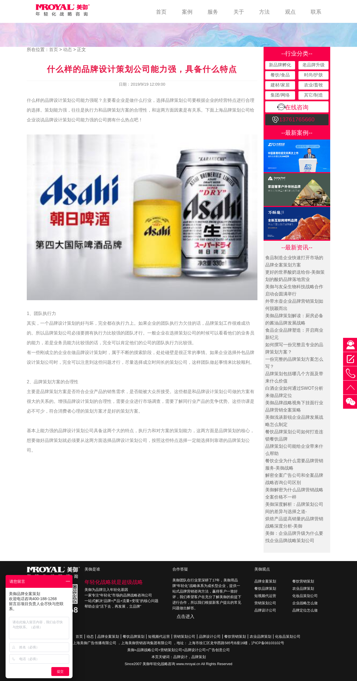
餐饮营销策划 (303, 581)
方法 (264, 12)
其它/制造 (313, 95)
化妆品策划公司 (305, 596)
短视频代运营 (265, 596)
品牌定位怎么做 (305, 610)
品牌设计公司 (265, 610)
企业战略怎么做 (305, 603)
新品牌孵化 (280, 64)
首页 (161, 12)
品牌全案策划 (265, 581)
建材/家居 (280, 85)
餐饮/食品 (280, 75)
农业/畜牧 (313, 85)
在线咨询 (296, 107)
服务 (213, 12)
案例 (187, 12)
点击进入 (185, 616)
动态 (67, 49)
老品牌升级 (313, 64)
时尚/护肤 (313, 75)
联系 (316, 12)
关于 (238, 12)
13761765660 (297, 119)
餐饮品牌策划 (265, 588)
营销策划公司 (265, 603)
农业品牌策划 (303, 588)
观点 (290, 12)
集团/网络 (280, 95)
